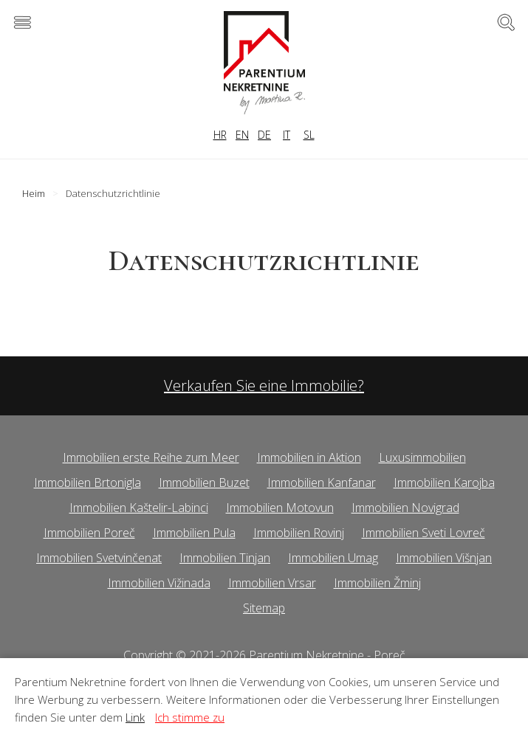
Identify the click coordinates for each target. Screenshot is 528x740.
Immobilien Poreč (89, 533)
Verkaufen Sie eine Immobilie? (264, 385)
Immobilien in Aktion (309, 457)
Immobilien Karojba (444, 482)
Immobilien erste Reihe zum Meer (151, 457)
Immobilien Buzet (204, 482)
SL (309, 135)
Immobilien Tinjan (224, 558)
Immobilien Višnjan (444, 558)
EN (242, 135)
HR (220, 135)
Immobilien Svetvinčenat (99, 558)
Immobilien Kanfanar (321, 482)
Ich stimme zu (189, 717)
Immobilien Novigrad (405, 507)
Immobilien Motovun (280, 507)
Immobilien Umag (333, 558)
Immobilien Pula (194, 533)
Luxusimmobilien (422, 457)
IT (286, 135)
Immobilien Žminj (377, 583)
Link (135, 717)
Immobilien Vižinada (159, 583)
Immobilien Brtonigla (87, 482)
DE (264, 135)
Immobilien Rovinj (298, 533)
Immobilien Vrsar (272, 583)
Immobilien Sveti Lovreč (423, 533)
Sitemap (264, 608)
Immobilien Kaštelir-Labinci (138, 507)
